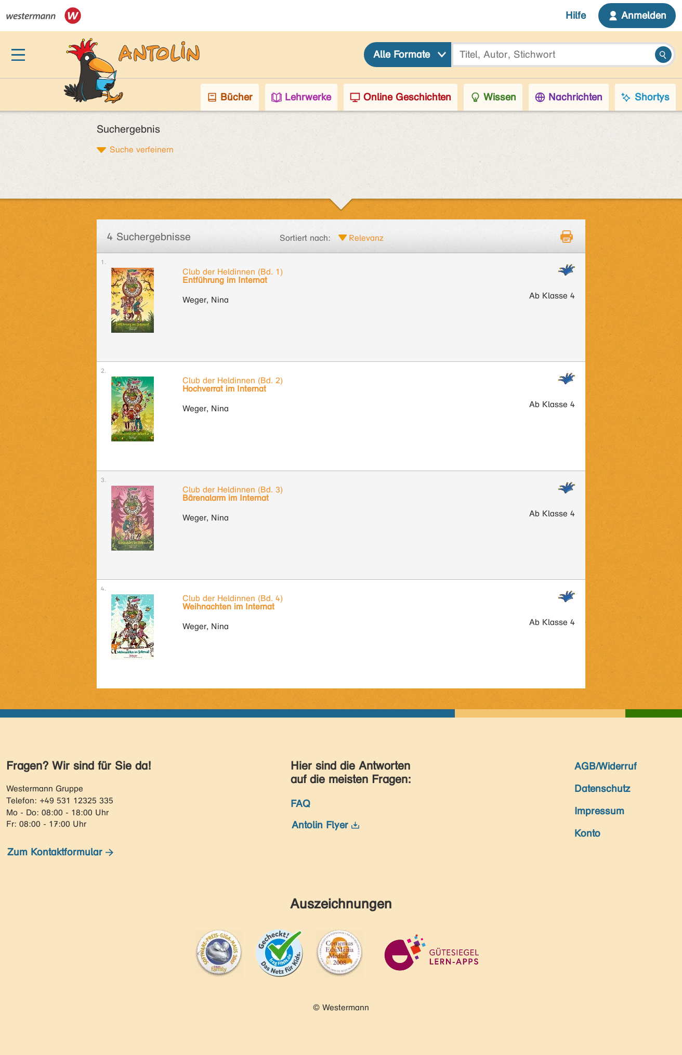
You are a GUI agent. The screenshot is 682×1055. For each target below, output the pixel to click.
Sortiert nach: (305, 238)
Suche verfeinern (142, 149)
